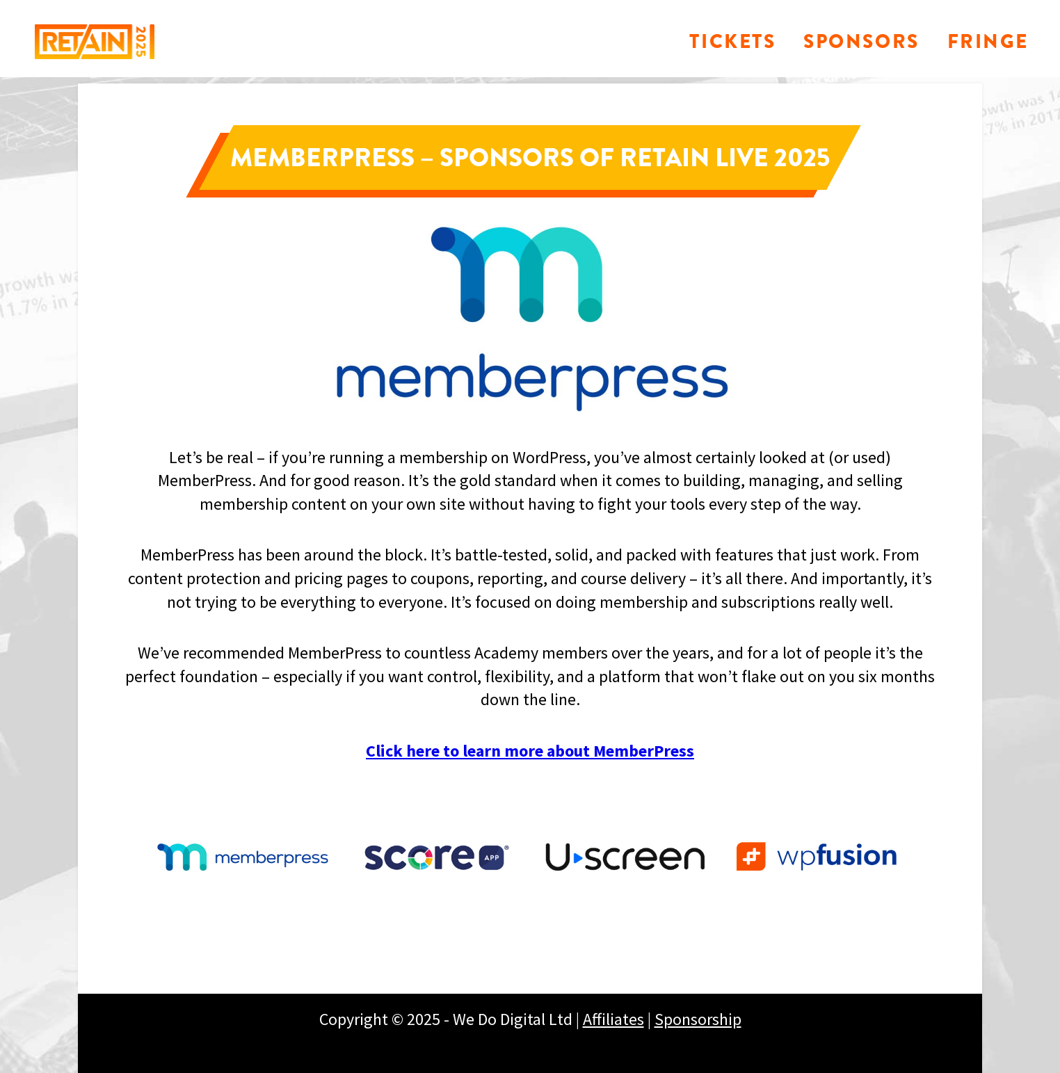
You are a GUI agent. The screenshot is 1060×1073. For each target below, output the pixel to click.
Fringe (988, 41)
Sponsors (861, 41)
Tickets (732, 41)
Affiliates (613, 1019)
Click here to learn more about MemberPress (530, 750)
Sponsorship (698, 1019)
